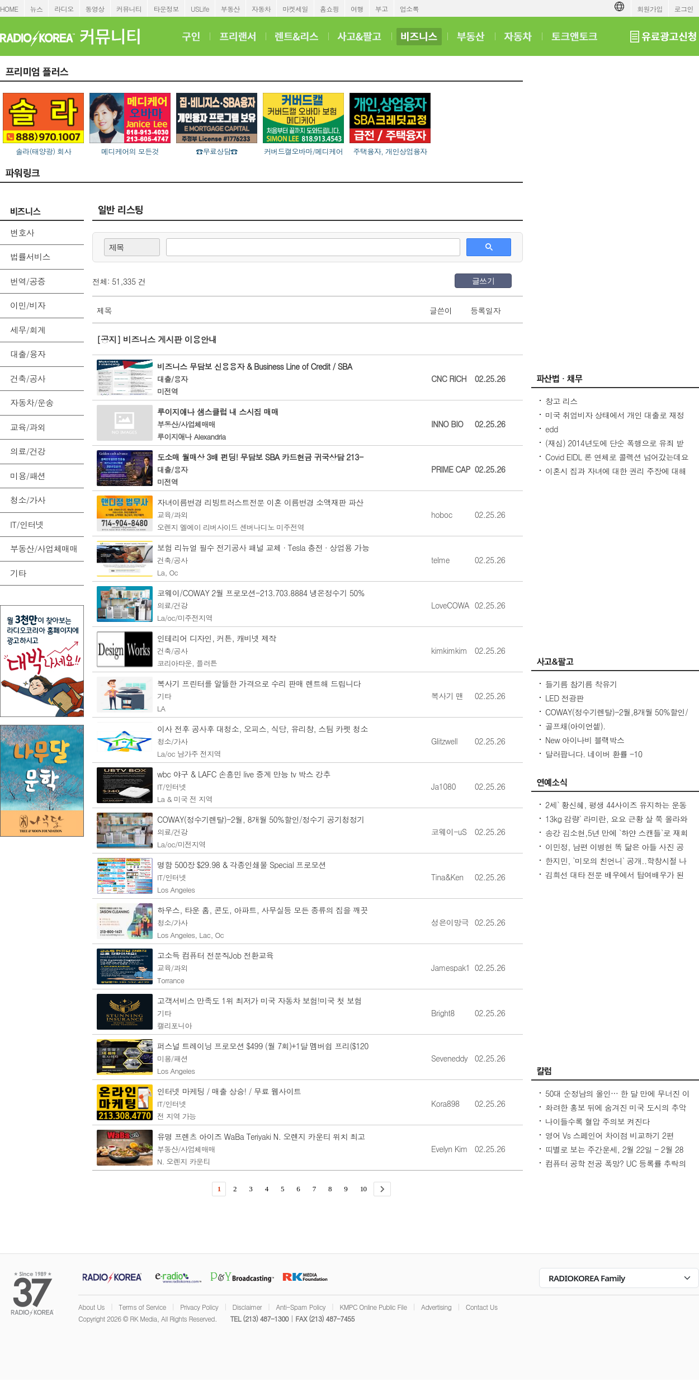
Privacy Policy (199, 1307)
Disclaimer (247, 1307)
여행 (357, 8)
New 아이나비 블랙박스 (584, 740)
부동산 (230, 8)
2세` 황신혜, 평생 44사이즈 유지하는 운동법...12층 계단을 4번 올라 (616, 810)
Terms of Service (142, 1307)
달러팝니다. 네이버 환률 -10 (594, 754)
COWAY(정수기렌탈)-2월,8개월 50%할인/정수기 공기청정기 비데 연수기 (616, 717)
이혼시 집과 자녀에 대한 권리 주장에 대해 (615, 471)
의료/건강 (27, 451)
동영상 (95, 8)
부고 (381, 8)
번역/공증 (27, 281)
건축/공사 (27, 378)
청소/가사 (27, 500)
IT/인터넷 (27, 524)
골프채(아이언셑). (575, 726)
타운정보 (166, 8)
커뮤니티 (129, 8)
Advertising (436, 1307)
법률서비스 (30, 256)
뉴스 (36, 8)
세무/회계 (27, 330)
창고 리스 (561, 401)
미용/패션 (27, 476)
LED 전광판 (564, 698)
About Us (91, 1307)
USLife (200, 8)
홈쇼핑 (329, 8)
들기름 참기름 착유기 (581, 684)
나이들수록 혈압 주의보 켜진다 (597, 1121)
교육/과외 (27, 427)
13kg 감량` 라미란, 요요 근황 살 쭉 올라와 (616, 818)
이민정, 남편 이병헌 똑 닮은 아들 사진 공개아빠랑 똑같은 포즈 (614, 852)
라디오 (63, 8)
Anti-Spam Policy (300, 1307)
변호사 (22, 232)
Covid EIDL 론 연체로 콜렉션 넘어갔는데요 (616, 457)
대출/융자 (27, 354)
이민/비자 (27, 305)
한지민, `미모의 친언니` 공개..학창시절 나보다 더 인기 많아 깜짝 (616, 866)
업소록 (409, 8)
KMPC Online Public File (373, 1307)
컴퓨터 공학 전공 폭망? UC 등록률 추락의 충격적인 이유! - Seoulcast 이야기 (615, 1169)
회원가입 (650, 8)
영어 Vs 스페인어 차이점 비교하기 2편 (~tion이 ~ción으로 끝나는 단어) (609, 1141)
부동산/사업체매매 (44, 548)
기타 (18, 573)
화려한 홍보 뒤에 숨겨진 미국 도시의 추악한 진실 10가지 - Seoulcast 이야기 (615, 1113)
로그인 (683, 8)
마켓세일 (295, 8)
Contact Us (482, 1307)
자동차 (261, 8)
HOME (9, 8)
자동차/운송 (32, 402)
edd (551, 429)
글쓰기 (483, 280)
